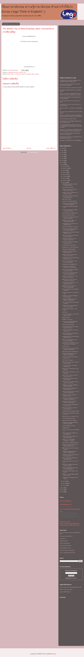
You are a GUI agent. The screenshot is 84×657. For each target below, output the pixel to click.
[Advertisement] (29, 135)
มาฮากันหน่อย (65, 346)
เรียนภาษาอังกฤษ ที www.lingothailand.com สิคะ (71, 587)
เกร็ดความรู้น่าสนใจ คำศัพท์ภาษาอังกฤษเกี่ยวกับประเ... (70, 437)
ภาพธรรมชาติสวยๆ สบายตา (68, 425)
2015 (62, 162)
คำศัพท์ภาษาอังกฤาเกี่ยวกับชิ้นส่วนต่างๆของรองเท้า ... (70, 296)
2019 (62, 154)
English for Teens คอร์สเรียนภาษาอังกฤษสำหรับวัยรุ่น (70, 193)
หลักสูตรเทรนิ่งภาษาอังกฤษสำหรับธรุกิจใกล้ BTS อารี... (70, 233)
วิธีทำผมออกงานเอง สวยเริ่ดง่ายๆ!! (70, 351)
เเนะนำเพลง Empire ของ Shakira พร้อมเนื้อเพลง (69, 366)
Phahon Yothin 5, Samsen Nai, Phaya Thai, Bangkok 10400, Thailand (23, 74)
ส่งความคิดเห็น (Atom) (32, 152)
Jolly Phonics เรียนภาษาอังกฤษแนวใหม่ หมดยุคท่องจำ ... (70, 196)
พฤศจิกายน (65, 168)
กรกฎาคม (65, 176)
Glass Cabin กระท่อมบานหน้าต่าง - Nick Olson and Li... (70, 376)
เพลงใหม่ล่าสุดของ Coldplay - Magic (70, 411)
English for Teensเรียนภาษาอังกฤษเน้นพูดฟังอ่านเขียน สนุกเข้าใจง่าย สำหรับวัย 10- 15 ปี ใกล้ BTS (71, 116)
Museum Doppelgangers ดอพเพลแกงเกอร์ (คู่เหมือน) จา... (70, 468)
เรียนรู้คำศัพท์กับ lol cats (65, 548)
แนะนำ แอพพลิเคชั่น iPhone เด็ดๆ (67, 552)
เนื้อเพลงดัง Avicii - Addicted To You (70, 416)
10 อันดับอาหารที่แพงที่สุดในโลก (69, 264)
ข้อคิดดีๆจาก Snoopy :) (67, 319)
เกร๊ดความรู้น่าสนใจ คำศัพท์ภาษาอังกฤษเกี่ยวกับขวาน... (70, 389)
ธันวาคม (65, 166)
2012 (62, 489)
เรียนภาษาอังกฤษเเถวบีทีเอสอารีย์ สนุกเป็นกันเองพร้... (69, 458)
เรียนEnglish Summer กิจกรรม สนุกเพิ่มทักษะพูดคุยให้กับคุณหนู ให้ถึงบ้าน (71, 137)
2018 (62, 156)
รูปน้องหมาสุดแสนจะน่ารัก (68, 324)
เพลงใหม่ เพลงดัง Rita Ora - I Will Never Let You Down (69, 276)
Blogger (54, 653)
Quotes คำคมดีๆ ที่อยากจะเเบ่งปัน (70, 226)
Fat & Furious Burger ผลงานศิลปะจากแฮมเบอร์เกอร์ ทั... (70, 210)
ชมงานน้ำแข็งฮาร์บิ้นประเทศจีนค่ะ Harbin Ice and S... (70, 242)
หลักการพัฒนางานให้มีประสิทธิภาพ (70, 442)
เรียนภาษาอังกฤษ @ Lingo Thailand (68, 118)
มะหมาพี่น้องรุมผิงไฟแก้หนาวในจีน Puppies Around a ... (70, 327)
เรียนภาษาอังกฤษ (19, 72)
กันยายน (65, 172)
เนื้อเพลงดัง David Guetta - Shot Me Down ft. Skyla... (70, 362)
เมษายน (65, 182)
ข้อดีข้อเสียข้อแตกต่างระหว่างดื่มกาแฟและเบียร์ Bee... (69, 184)
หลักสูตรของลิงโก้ (64, 541)
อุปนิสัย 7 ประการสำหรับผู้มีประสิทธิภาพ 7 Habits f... (68, 440)
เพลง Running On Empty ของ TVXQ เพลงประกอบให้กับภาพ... (70, 392)
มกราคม (65, 485)
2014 (62, 164)
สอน (25, 72)
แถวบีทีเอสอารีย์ (11, 72)
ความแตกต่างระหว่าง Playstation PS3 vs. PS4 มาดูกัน (69, 306)
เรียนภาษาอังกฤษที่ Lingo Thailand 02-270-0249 (71, 87)
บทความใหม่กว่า (7, 148)
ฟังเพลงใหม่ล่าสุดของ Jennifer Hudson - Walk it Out (69, 239)
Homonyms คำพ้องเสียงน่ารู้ (66, 536)
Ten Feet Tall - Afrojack (67, 360)
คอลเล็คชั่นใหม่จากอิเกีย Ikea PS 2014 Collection (69, 379)
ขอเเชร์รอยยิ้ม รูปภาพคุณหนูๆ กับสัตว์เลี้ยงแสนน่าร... (70, 224)
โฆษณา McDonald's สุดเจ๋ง (68, 215)
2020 (62, 152)
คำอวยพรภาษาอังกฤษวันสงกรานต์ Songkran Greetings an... (70, 398)
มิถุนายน (65, 178)
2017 (62, 158)
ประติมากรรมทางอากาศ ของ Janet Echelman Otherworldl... (70, 349)
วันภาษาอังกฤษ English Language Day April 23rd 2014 (70, 270)
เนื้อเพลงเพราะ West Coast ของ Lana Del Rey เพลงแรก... (69, 280)
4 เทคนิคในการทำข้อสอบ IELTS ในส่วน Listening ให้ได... (70, 217)
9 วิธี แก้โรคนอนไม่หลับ (67, 187)
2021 (62, 150)
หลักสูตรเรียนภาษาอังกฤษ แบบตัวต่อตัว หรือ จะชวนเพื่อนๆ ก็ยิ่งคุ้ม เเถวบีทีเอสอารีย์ (70, 81)
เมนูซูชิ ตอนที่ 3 (65, 427)
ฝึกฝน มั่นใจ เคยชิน (66, 199)
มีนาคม (64, 481)
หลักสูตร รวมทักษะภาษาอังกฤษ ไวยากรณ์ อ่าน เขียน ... (69, 190)
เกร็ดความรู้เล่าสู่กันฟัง (65, 543)
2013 (62, 487)
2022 (62, 148)
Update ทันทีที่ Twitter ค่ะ (65, 591)
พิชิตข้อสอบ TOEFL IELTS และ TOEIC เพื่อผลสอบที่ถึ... (69, 221)
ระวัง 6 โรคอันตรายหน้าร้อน (68, 418)
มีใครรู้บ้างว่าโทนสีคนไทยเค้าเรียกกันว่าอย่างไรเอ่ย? (70, 465)
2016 (62, 160)
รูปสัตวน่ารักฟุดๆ (66, 317)
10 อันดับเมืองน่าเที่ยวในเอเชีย (69, 245)
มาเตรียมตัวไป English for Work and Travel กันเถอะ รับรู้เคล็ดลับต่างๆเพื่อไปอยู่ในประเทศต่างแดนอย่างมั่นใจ (71, 126)
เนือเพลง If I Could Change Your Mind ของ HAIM (69, 395)
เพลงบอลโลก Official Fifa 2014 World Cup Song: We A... (69, 402)
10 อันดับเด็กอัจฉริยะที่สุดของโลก (69, 213)
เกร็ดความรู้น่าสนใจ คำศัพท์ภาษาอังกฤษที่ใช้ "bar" (70, 433)
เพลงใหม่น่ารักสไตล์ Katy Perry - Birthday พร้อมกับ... (69, 252)
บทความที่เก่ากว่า (51, 148)
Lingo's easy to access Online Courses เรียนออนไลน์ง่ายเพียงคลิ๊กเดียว (70, 84)
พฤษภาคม (65, 180)
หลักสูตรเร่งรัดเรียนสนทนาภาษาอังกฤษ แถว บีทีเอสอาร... (69, 299)
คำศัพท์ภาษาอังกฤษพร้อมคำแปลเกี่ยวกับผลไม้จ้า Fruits (69, 445)
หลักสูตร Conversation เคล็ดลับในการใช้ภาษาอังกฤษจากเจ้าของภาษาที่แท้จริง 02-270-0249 (70, 94)
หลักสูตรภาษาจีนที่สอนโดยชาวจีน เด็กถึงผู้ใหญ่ (70, 140)
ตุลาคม (64, 170)
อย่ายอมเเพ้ (65, 312)
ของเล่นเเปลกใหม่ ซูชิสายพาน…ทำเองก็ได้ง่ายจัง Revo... (70, 283)
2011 (62, 491)
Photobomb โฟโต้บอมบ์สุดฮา (69, 249)
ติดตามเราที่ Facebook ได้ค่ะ (66, 589)
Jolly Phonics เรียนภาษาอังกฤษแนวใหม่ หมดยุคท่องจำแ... (70, 455)
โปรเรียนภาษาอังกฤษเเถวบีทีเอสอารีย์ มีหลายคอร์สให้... (70, 385)
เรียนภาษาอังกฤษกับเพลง (65, 545)
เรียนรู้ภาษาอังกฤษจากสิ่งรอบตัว (67, 550)
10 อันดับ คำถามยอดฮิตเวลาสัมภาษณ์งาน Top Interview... (69, 267)
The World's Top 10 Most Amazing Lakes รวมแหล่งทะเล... (70, 382)
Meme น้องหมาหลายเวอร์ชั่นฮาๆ (69, 420)
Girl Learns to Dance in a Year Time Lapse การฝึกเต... (70, 314)
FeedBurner (74, 578)
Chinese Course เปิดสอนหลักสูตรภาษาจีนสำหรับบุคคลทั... (70, 204)
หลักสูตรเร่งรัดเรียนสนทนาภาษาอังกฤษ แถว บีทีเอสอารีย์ (69, 452)
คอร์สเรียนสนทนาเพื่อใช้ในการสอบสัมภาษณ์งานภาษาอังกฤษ (70, 343)
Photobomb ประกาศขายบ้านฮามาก (70, 247)
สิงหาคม (65, 174)
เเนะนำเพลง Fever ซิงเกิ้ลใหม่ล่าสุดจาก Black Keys (70, 405)
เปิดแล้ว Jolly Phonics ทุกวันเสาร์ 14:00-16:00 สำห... (69, 408)
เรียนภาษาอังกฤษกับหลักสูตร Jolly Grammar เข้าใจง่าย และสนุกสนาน (70, 134)
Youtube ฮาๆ (63, 538)
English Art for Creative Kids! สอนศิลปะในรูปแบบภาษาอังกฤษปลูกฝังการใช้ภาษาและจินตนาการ (71, 130)
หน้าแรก (29, 148)
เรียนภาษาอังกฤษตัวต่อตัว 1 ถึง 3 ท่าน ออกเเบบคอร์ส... (69, 261)
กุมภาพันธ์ (65, 483)
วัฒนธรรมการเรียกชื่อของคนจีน (69, 201)
